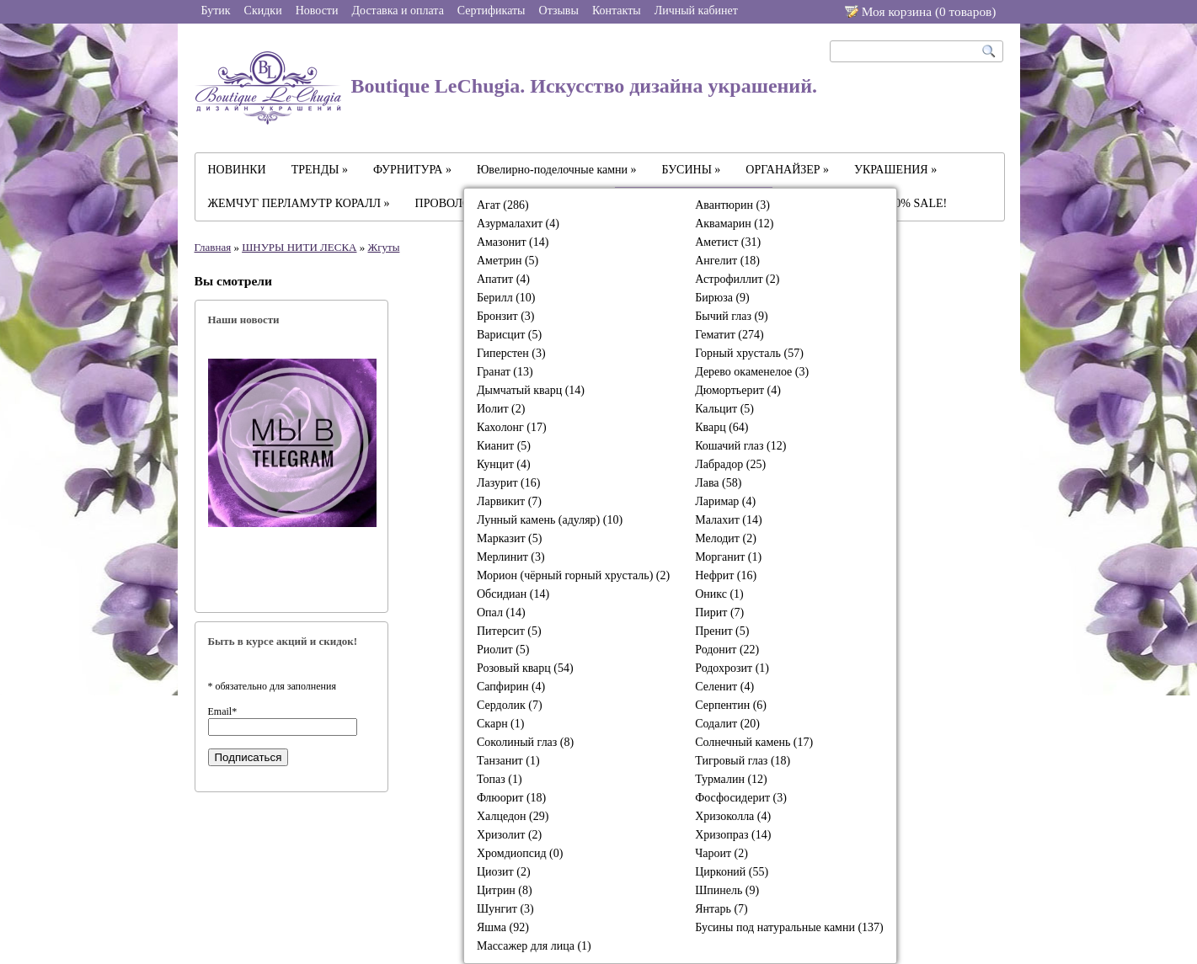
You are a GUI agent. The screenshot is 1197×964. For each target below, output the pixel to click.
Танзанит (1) (508, 760)
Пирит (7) (719, 612)
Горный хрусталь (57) (749, 353)
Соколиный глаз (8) (525, 742)
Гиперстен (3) (511, 353)
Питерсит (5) (509, 631)
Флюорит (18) (511, 797)
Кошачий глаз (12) (740, 445)
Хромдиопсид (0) (520, 853)
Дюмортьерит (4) (738, 390)
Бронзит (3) (506, 316)
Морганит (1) (728, 557)
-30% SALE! (916, 203)
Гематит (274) (729, 334)
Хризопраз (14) (733, 834)
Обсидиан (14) (513, 594)
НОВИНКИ (237, 169)
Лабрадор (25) (730, 464)
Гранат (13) (505, 371)
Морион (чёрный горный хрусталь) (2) (573, 575)
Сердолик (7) (509, 705)
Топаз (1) (499, 779)
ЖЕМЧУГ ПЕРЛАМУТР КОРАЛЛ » (299, 203)
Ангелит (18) (727, 260)
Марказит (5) (509, 538)
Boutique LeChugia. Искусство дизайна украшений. (506, 88)
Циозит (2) (504, 871)
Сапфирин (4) (511, 686)
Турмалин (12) (731, 779)
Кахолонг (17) (512, 427)
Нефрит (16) (725, 575)
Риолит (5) (503, 649)
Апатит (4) (503, 279)
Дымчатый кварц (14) (531, 390)
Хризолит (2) (509, 834)
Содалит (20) (727, 723)
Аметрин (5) (507, 260)
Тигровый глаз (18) (742, 760)
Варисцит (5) (509, 334)
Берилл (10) (506, 297)
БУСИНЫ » (691, 169)
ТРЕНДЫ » (319, 169)
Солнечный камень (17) (754, 742)
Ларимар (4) (725, 501)
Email (223, 711)
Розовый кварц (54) (525, 668)
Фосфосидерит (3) (741, 797)
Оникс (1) (719, 594)
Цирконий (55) (731, 871)
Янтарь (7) (721, 909)
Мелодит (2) (725, 538)
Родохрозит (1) (732, 668)
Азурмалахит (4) (518, 223)
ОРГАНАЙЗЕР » (787, 169)
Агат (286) (503, 205)
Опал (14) (501, 612)
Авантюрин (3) (732, 205)
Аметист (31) (728, 242)
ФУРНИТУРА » (412, 169)
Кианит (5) (504, 445)
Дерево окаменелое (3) (752, 371)
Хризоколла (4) (733, 816)
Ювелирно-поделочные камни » (557, 169)
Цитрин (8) (504, 890)
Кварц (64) (721, 427)
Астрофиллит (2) (737, 279)
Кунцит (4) (504, 464)
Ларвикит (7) (509, 501)
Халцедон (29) (512, 816)
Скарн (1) (500, 723)
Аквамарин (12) (734, 223)
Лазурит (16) (508, 483)
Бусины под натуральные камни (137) (789, 927)
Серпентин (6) (731, 705)
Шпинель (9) (727, 890)
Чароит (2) (721, 853)
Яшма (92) (503, 927)
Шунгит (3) (505, 909)
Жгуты (384, 247)
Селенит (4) (724, 686)
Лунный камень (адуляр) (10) (550, 520)
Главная (213, 247)
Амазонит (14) (512, 242)
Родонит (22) (727, 649)
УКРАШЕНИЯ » (895, 169)
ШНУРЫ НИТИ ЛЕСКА (299, 247)
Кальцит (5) (724, 408)
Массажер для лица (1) (534, 946)
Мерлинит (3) (511, 557)
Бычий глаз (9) (731, 316)
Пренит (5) (722, 631)
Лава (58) (718, 483)
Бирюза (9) (722, 297)
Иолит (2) (501, 408)
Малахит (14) (728, 520)
